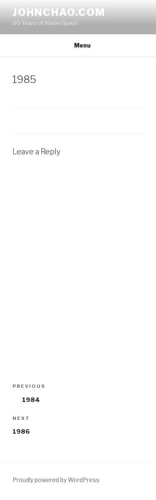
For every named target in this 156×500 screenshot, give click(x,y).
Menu (78, 45)
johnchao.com (58, 12)
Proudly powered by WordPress (55, 479)
